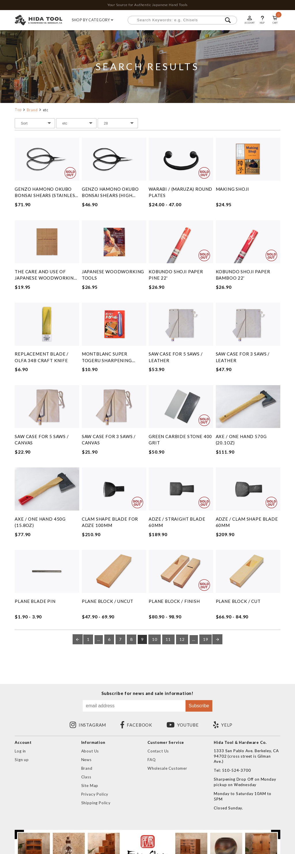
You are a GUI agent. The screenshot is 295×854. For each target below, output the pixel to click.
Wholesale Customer (167, 768)
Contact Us (158, 751)
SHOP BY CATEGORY (93, 20)
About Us (90, 751)
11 (168, 639)
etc (46, 110)
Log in (20, 751)
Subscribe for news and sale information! (147, 693)
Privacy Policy (95, 794)
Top (18, 110)
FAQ (152, 759)
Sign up (22, 759)
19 (205, 639)
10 (154, 639)
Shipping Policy (96, 802)
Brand (32, 110)
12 (182, 639)
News (86, 759)
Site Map (90, 785)
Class (86, 777)
